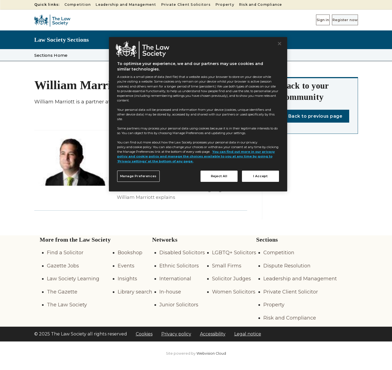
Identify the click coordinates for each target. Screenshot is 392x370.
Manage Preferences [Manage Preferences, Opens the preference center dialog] (138, 176)
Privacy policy (176, 334)
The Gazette (62, 292)
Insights (127, 279)
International (175, 279)
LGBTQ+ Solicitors (234, 253)
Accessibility (212, 334)
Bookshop (130, 253)
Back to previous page (315, 116)
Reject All (219, 176)
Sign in (304, 20)
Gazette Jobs (63, 266)
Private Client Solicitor (290, 292)
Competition (77, 4)
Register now (338, 20)
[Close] (279, 44)
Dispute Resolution (287, 266)
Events (126, 266)
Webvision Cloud (211, 353)
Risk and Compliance (260, 4)
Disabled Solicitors (182, 253)
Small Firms (226, 266)
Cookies (144, 334)
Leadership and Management (125, 4)
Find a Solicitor (65, 253)
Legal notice (247, 334)
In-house (170, 292)
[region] (198, 114)
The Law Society (67, 305)
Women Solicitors (233, 292)
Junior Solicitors (178, 305)
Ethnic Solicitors (179, 266)
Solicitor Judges (231, 279)
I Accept (260, 176)
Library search (135, 292)
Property (224, 4)
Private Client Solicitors (186, 4)
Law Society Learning (73, 279)
